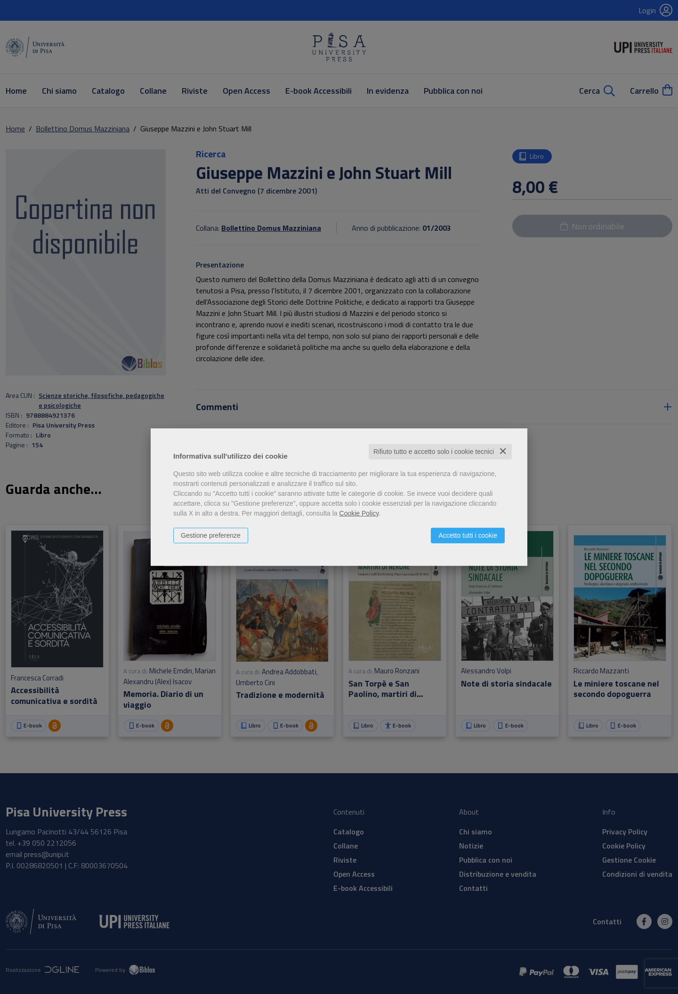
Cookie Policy (359, 513)
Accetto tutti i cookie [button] (467, 535)
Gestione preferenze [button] (211, 535)
